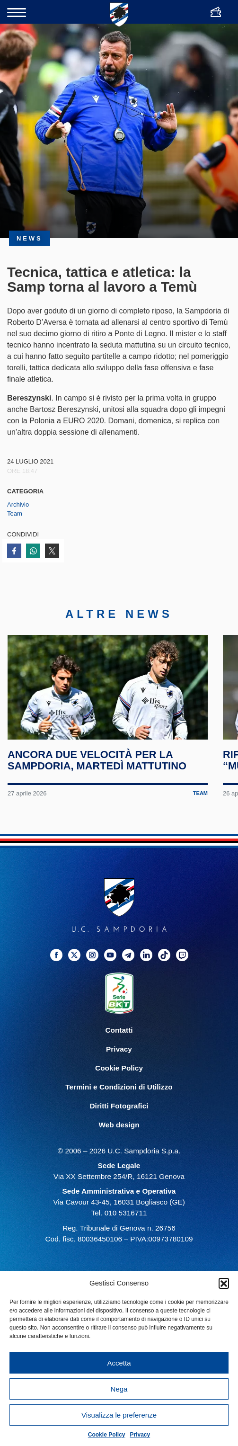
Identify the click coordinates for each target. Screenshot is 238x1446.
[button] (224, 1283)
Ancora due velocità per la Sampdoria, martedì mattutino (97, 764)
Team (14, 513)
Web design (118, 1129)
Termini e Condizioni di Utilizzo (118, 1091)
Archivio (18, 504)
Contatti (118, 1034)
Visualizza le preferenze (119, 1415)
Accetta (119, 1363)
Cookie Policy (106, 1434)
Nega (119, 1389)
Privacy (140, 1434)
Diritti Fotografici (119, 1110)
